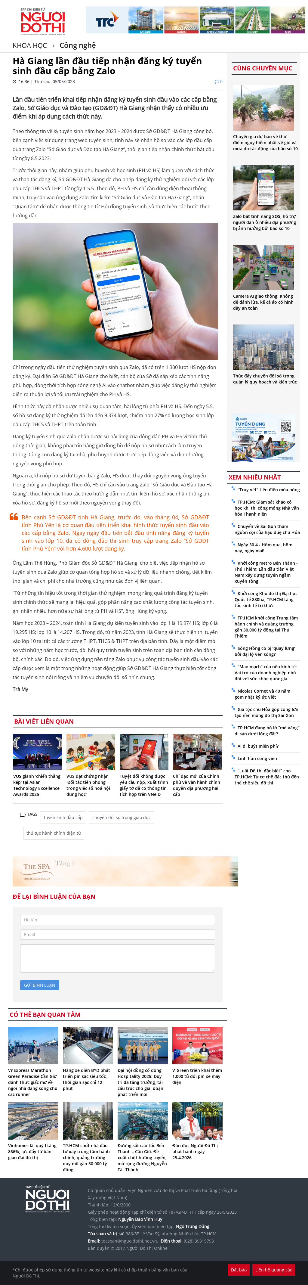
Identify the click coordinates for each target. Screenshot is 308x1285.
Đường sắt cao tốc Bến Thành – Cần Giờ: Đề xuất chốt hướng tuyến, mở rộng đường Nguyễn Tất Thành (142, 1157)
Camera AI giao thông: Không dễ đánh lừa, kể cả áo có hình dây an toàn (263, 302)
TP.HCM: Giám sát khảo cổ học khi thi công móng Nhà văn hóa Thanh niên (267, 508)
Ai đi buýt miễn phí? (258, 746)
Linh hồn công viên (257, 758)
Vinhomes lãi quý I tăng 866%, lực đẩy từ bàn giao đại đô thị (32, 1151)
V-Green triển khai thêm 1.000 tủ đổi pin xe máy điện (197, 1076)
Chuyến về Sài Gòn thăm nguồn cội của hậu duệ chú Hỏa (267, 529)
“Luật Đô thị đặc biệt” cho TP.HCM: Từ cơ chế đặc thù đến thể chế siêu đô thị (267, 777)
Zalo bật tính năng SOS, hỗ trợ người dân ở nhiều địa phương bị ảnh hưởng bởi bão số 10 (264, 222)
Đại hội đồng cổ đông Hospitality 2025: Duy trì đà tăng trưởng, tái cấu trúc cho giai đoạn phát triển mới (140, 1082)
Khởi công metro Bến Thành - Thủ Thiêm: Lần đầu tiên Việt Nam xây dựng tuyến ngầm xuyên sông (266, 572)
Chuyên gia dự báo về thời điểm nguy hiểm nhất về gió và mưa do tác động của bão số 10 (265, 142)
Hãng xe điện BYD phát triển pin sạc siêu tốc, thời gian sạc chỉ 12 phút (86, 1079)
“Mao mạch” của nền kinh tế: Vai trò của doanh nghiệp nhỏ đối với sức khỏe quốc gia (266, 672)
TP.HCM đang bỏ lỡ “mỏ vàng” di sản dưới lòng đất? (267, 731)
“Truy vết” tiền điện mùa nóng (269, 489)
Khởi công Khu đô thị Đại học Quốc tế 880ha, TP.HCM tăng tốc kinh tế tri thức (266, 599)
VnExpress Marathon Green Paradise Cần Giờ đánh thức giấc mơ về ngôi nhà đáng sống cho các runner (32, 1082)
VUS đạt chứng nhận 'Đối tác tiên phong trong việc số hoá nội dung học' (88, 785)
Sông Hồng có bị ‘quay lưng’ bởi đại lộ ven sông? (265, 651)
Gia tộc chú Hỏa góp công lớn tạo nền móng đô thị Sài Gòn (266, 712)
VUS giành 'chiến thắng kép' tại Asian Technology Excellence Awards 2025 (36, 785)
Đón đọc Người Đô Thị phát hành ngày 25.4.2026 (195, 1151)
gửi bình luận (39, 985)
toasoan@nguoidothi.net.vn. (129, 1241)
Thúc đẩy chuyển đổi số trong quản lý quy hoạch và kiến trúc (265, 379)
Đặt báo (239, 1270)
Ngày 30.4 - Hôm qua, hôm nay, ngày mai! (263, 548)
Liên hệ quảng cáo (273, 1270)
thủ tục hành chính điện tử (53, 833)
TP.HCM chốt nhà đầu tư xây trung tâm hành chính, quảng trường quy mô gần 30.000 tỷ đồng (86, 1157)
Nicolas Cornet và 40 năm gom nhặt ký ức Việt (262, 694)
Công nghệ (77, 45)
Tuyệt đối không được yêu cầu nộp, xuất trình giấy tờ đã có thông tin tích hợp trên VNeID (144, 785)
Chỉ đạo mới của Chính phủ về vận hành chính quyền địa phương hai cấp (196, 785)
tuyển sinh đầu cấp (63, 817)
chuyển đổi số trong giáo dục (121, 817)
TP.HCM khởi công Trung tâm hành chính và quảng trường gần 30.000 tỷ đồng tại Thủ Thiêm (266, 627)
